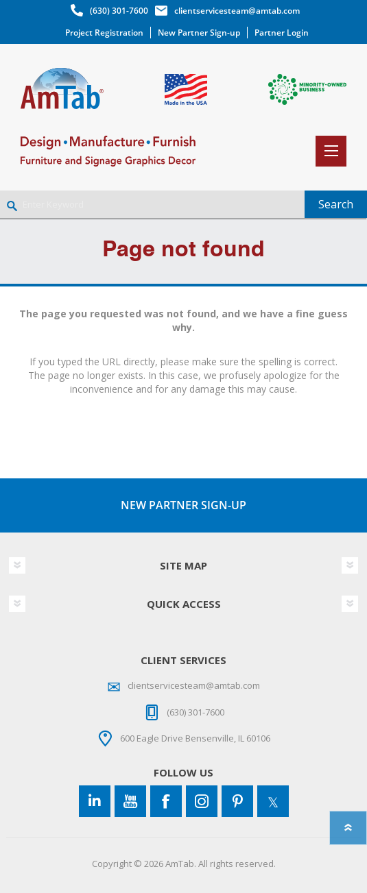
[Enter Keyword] (152, 204)
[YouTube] (130, 801)
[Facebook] (166, 801)
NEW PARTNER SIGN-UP (183, 505)
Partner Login (281, 32)
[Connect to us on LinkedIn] (94, 801)
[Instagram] (201, 801)
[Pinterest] (237, 801)
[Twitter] (273, 801)
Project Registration (104, 32)
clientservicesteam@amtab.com (237, 10)
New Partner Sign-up (199, 32)
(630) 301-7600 (119, 10)
